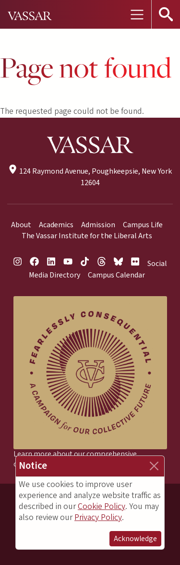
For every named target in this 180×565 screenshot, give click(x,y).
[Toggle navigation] (136, 14)
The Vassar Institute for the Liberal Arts (87, 236)
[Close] (154, 466)
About (21, 225)
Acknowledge (135, 538)
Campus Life (143, 225)
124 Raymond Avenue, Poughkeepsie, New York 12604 (89, 177)
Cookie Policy (101, 506)
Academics (56, 225)
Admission (98, 225)
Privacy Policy (98, 517)
